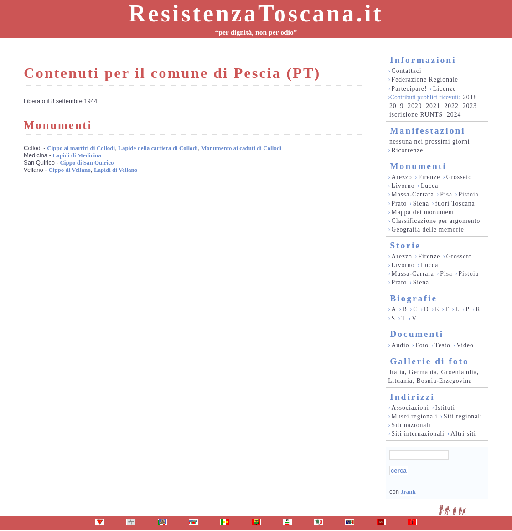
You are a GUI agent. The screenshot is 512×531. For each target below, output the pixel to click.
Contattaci (407, 70)
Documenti (417, 334)
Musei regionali (415, 416)
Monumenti (418, 166)
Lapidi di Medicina (77, 155)
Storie (405, 245)
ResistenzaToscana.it (256, 13)
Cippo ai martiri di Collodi (81, 147)
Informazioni (423, 60)
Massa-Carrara (413, 194)
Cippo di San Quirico (87, 162)
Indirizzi (412, 397)
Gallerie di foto (429, 361)
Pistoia (468, 194)
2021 (433, 106)
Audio (400, 345)
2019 (396, 106)
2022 (451, 106)
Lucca (429, 185)
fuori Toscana (455, 203)
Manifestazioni (427, 130)
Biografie (413, 298)
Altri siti (463, 433)
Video (465, 345)
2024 (454, 114)
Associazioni (410, 407)
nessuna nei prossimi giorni (429, 141)
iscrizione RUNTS (416, 114)
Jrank (407, 491)
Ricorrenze (408, 150)
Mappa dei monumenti (424, 212)
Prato (399, 203)
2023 (470, 106)
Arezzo (402, 177)
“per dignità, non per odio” (256, 32)
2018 (470, 97)
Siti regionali (463, 416)
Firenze (429, 177)
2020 (415, 106)
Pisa (446, 194)
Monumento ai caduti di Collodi (241, 147)
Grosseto (459, 177)
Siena (421, 203)
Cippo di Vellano (69, 169)
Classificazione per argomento (436, 220)
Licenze (444, 88)
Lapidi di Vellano (115, 169)
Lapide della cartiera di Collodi (157, 147)
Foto (422, 345)
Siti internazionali (418, 433)
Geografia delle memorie (428, 229)
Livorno (403, 185)
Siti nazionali (411, 425)
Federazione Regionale (425, 79)
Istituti (445, 407)
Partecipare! (409, 88)
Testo (442, 345)
